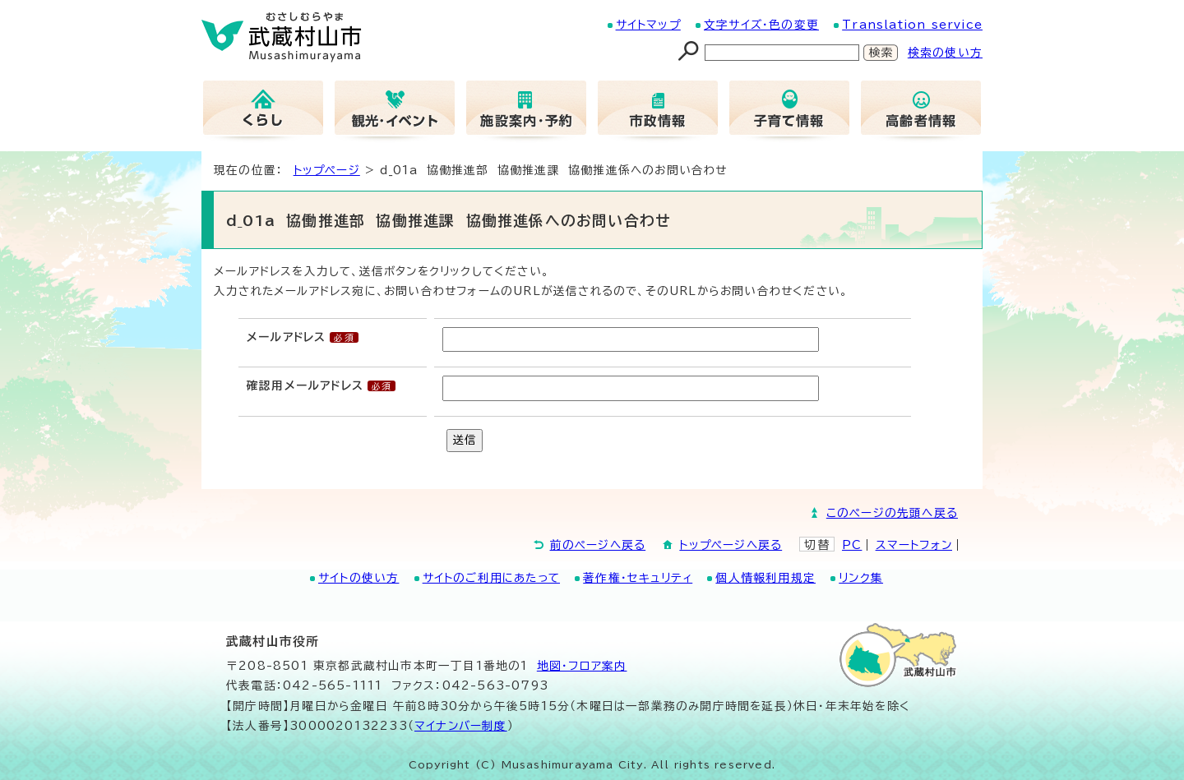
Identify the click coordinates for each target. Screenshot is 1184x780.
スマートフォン (914, 545)
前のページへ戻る (598, 545)
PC (852, 545)
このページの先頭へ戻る (892, 513)
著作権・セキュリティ (637, 578)
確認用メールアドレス (305, 385)
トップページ (327, 170)
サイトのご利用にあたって (491, 578)
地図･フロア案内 (582, 666)
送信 (464, 439)
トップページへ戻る (730, 545)
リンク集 (861, 578)
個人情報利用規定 (765, 578)
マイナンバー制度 (460, 726)
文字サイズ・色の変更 (761, 24)
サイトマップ (648, 24)
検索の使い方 (945, 52)
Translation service (912, 24)
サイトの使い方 (358, 578)
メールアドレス (286, 337)
